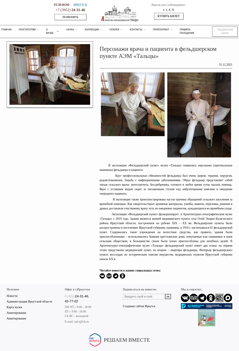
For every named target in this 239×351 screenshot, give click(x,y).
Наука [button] (72, 29)
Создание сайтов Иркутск (139, 306)
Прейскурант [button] (163, 29)
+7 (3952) (70, 10)
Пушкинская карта (225, 31)
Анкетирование (16, 312)
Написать (119, 345)
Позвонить (70, 17)
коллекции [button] (93, 29)
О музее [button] (52, 31)
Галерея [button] (116, 29)
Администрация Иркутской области (29, 301)
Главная (6, 29)
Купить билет (169, 16)
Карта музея (14, 307)
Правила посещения (187, 31)
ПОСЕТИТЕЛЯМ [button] (29, 29)
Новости (12, 296)
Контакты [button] (138, 29)
